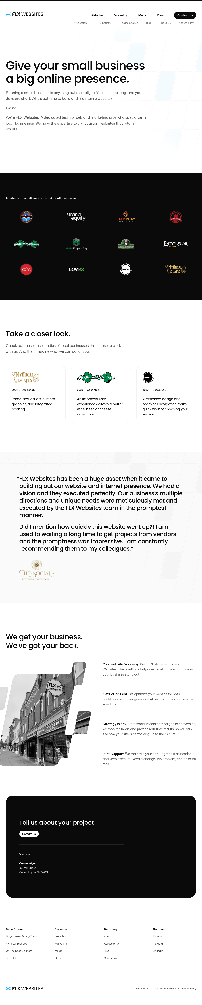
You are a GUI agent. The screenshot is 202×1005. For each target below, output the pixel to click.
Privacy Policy (189, 988)
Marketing (121, 15)
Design (162, 15)
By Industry (106, 23)
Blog (148, 23)
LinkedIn (158, 951)
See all (11, 958)
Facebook (159, 936)
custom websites (100, 123)
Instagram (159, 943)
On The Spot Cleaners (19, 951)
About (107, 936)
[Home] (24, 14)
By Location (81, 23)
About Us (165, 23)
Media (142, 15)
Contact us (185, 15)
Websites (97, 15)
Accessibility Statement (167, 988)
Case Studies (130, 23)
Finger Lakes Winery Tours (21, 936)
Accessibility (186, 23)
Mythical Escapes (16, 943)
